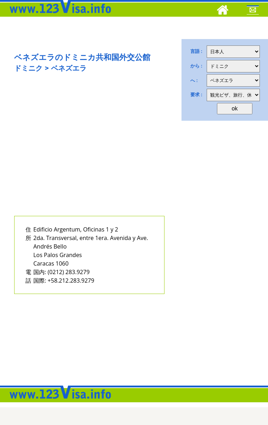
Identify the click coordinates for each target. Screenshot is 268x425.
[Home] (223, 11)
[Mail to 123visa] (253, 11)
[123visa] (58, 15)
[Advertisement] (81, 151)
